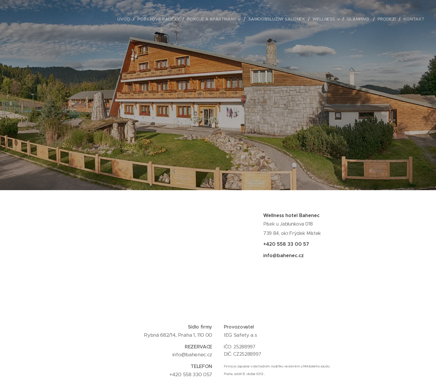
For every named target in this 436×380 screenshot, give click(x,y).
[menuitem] (129, 19)
